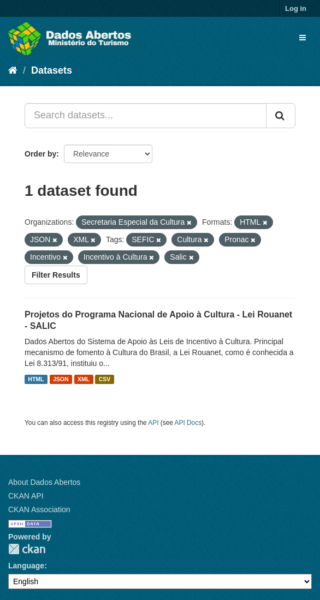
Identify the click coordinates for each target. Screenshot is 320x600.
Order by (40, 153)
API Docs (188, 423)
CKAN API (26, 495)
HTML (36, 379)
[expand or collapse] (302, 38)
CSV (105, 379)
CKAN (26, 549)
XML (84, 379)
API (153, 423)
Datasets (51, 70)
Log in (295, 8)
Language (26, 565)
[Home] (12, 70)
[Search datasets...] (145, 115)
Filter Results (56, 275)
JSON (61, 379)
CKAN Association (39, 509)
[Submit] (280, 115)
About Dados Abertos (44, 482)
